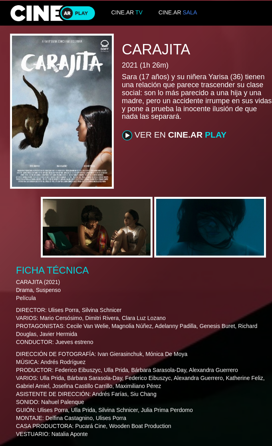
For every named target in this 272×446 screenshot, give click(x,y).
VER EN (174, 135)
